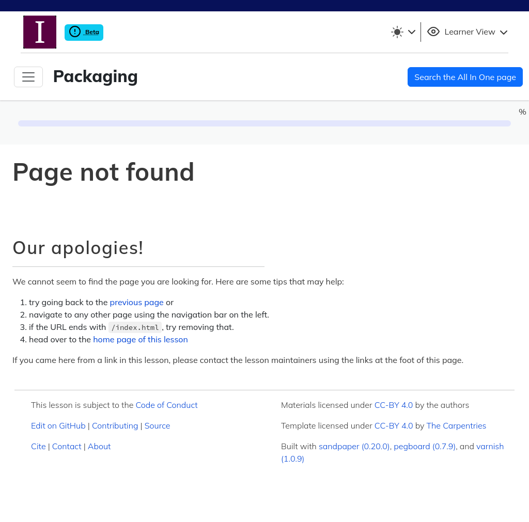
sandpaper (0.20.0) (354, 446)
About (99, 446)
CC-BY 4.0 (394, 405)
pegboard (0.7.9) (425, 446)
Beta (84, 32)
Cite (38, 446)
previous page (137, 302)
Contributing (115, 425)
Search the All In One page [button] (465, 77)
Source (157, 425)
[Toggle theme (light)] (403, 32)
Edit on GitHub (58, 425)
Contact (67, 446)
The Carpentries (457, 425)
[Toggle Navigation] (28, 77)
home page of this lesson (140, 339)
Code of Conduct (166, 405)
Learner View (468, 32)
